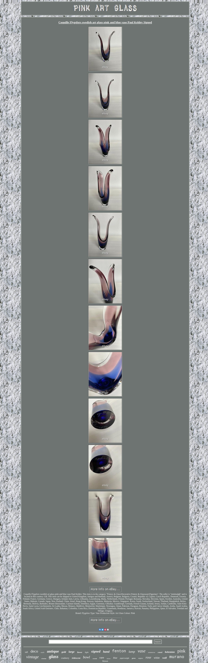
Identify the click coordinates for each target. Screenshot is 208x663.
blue (115, 658)
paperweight (124, 658)
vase (142, 651)
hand (106, 651)
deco (34, 651)
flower (79, 652)
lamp (132, 651)
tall (26, 652)
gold (64, 652)
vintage (32, 656)
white (157, 657)
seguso (140, 658)
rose (148, 657)
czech (42, 652)
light (87, 652)
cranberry (65, 658)
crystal (95, 658)
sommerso (151, 652)
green (134, 658)
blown (105, 661)
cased (160, 652)
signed (95, 651)
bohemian (170, 652)
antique (53, 651)
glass (54, 656)
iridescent (76, 658)
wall (164, 657)
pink (181, 650)
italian (108, 658)
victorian (43, 658)
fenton (119, 651)
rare (101, 657)
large (71, 651)
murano (176, 657)
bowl (86, 657)
